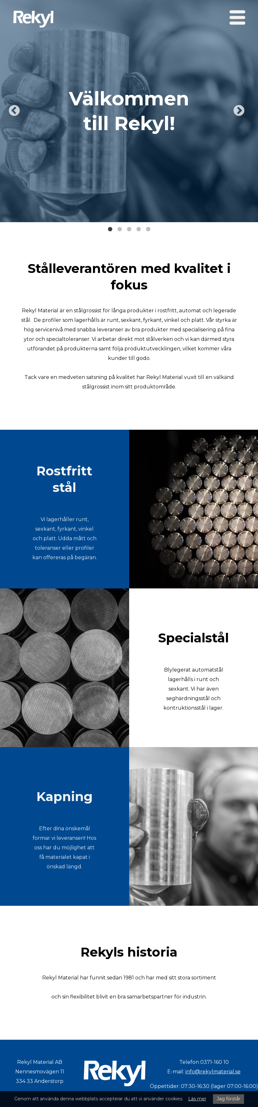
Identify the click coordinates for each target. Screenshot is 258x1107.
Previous (14, 111)
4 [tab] (139, 227)
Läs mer (197, 1099)
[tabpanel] (129, 111)
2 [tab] (119, 227)
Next (239, 111)
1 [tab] (110, 227)
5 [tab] (148, 227)
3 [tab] (129, 227)
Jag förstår (228, 1099)
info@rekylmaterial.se (213, 1072)
